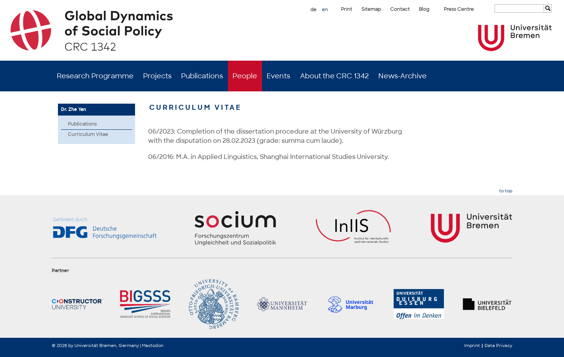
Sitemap (371, 9)
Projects (157, 76)
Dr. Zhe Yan (73, 109)
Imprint (472, 345)
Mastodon (152, 345)
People (245, 76)
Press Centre (459, 9)
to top (505, 190)
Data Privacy (498, 345)
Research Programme (95, 76)
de (313, 10)
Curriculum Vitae (88, 134)
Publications (202, 76)
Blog (424, 9)
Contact (400, 9)
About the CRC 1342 (334, 76)
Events (278, 76)
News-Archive (402, 76)
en (325, 10)
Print (346, 9)
